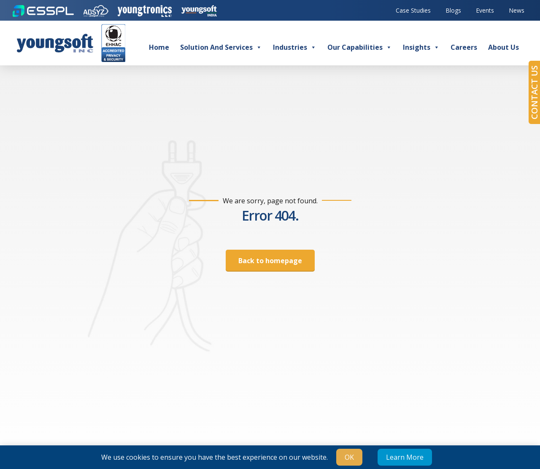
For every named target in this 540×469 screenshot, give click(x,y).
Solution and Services (221, 47)
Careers (464, 47)
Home (159, 47)
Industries (294, 47)
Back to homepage (270, 260)
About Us (503, 47)
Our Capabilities (359, 47)
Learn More (405, 457)
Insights (421, 47)
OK (349, 457)
